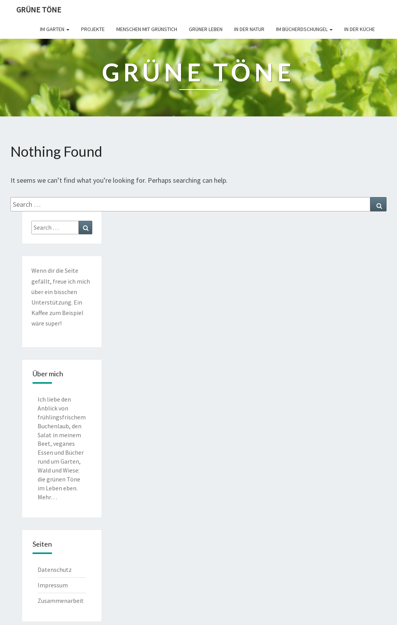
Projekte (93, 29)
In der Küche (359, 29)
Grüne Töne (38, 9)
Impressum (53, 585)
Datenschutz (55, 569)
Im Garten (54, 29)
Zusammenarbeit (61, 600)
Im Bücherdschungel (304, 29)
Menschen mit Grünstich (146, 29)
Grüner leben (206, 29)
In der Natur (249, 29)
